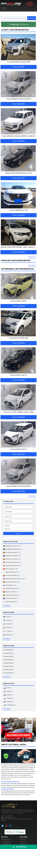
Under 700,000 (8, 669)
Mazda (8, 624)
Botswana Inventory (12, 559)
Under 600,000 (8, 666)
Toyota (8, 631)
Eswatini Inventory (11, 582)
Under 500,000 (8, 663)
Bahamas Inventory (12, 555)
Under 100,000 (8, 650)
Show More (32, 257)
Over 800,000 (8, 673)
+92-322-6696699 (8, 816)
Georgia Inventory (11, 588)
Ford (7, 617)
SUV (7, 688)
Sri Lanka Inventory (11, 552)
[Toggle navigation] (3, 8)
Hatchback (9, 705)
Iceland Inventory (10, 598)
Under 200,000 (8, 653)
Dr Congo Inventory (11, 575)
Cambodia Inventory (12, 562)
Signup (18, 24)
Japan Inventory (10, 601)
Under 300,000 (8, 656)
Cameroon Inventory (12, 565)
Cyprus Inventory (11, 572)
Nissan (8, 635)
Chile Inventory (10, 569)
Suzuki (7, 620)
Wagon (8, 701)
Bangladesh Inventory (12, 549)
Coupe (8, 698)
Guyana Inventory (11, 595)
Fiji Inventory (9, 585)
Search (31, 18)
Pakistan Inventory (12, 546)
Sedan (8, 691)
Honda (8, 627)
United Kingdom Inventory (14, 579)
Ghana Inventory (11, 592)
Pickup (8, 695)
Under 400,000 (8, 660)
